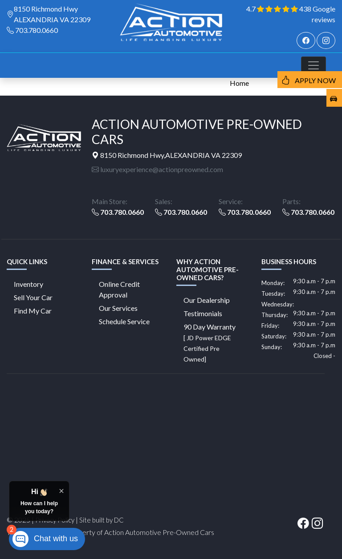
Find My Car (33, 310)
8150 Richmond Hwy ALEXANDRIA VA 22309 (52, 14)
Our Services (118, 308)
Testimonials (202, 313)
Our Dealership (206, 300)
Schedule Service (124, 321)
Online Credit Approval (119, 289)
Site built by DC (101, 520)
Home (239, 83)
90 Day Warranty (209, 342)
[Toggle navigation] (313, 65)
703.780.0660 (36, 30)
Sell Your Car (33, 297)
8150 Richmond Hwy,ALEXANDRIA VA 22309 (167, 155)
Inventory (28, 284)
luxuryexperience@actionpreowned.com (157, 169)
